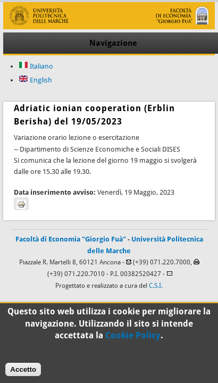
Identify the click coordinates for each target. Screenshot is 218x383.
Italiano (36, 66)
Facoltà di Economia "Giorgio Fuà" (70, 239)
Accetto (23, 373)
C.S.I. (156, 285)
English (35, 80)
